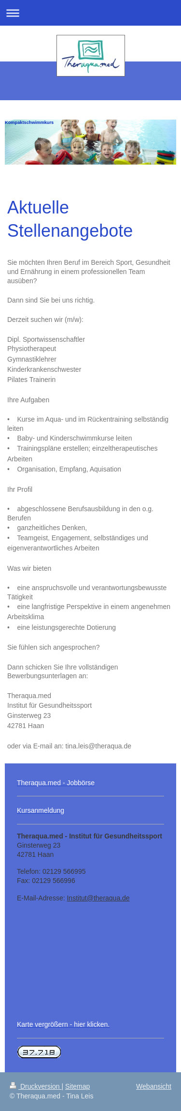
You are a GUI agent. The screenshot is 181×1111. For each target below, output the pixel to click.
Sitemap (77, 1086)
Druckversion (35, 1086)
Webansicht (153, 1086)
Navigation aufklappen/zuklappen (90, 12)
